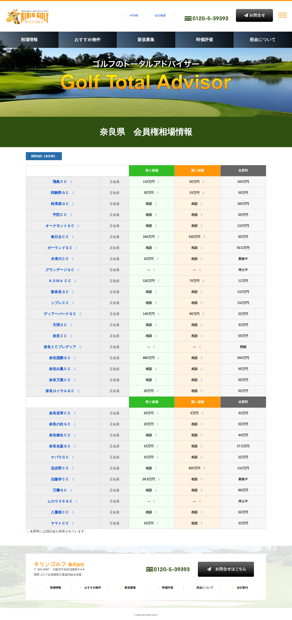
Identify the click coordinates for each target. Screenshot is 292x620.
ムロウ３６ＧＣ (59, 501)
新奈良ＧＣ (60, 292)
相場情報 (29, 39)
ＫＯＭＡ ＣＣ (60, 281)
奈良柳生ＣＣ (60, 435)
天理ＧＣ (60, 325)
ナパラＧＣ (60, 457)
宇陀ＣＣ (60, 215)
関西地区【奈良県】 (43, 156)
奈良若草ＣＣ (60, 413)
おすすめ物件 (88, 39)
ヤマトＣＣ (60, 523)
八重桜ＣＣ (60, 512)
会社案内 (239, 587)
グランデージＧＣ (59, 270)
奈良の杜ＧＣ (60, 424)
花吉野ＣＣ (60, 468)
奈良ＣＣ (60, 336)
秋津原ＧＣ (60, 204)
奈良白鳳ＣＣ (60, 369)
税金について (263, 39)
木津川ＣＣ (60, 259)
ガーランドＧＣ (59, 248)
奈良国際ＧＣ (60, 358)
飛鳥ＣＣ (60, 182)
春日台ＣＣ (60, 237)
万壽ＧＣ (60, 490)
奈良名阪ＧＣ (60, 446)
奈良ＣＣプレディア (60, 347)
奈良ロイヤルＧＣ (59, 391)
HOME (134, 15)
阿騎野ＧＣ (60, 193)
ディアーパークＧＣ (60, 314)
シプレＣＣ (60, 303)
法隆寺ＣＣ (60, 479)
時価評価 (204, 39)
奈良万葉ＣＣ (60, 380)
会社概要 (160, 15)
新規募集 (146, 39)
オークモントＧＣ (59, 226)
